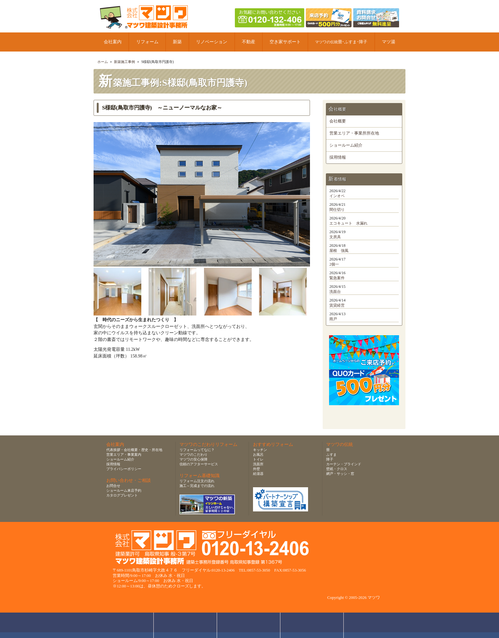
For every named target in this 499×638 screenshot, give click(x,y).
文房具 (335, 237)
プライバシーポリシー (123, 469)
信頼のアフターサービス (198, 464)
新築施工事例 (124, 62)
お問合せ (113, 486)
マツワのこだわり (193, 454)
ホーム (102, 62)
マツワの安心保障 (193, 459)
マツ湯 (388, 41)
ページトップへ (377, 625)
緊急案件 (337, 278)
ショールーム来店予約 (123, 490)
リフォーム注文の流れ (196, 481)
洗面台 (335, 291)
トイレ (258, 459)
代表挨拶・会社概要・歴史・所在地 (134, 450)
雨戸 (333, 319)
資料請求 (312, 625)
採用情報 (337, 157)
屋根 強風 (338, 250)
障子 (329, 459)
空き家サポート (285, 41)
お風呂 (258, 454)
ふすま (331, 454)
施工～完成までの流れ (196, 486)
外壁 (256, 469)
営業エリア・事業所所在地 (354, 133)
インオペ (337, 196)
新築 (177, 41)
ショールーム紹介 (345, 145)
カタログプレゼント (122, 495)
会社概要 (337, 121)
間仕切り (337, 209)
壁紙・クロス (336, 469)
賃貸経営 (337, 305)
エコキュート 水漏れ (348, 223)
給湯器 (258, 473)
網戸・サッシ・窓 (340, 473)
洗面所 (258, 464)
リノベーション (211, 41)
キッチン (260, 450)
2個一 (334, 264)
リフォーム (147, 41)
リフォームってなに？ (196, 450)
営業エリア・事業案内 (123, 454)
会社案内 (113, 41)
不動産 (248, 41)
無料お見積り (248, 625)
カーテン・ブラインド (343, 464)
